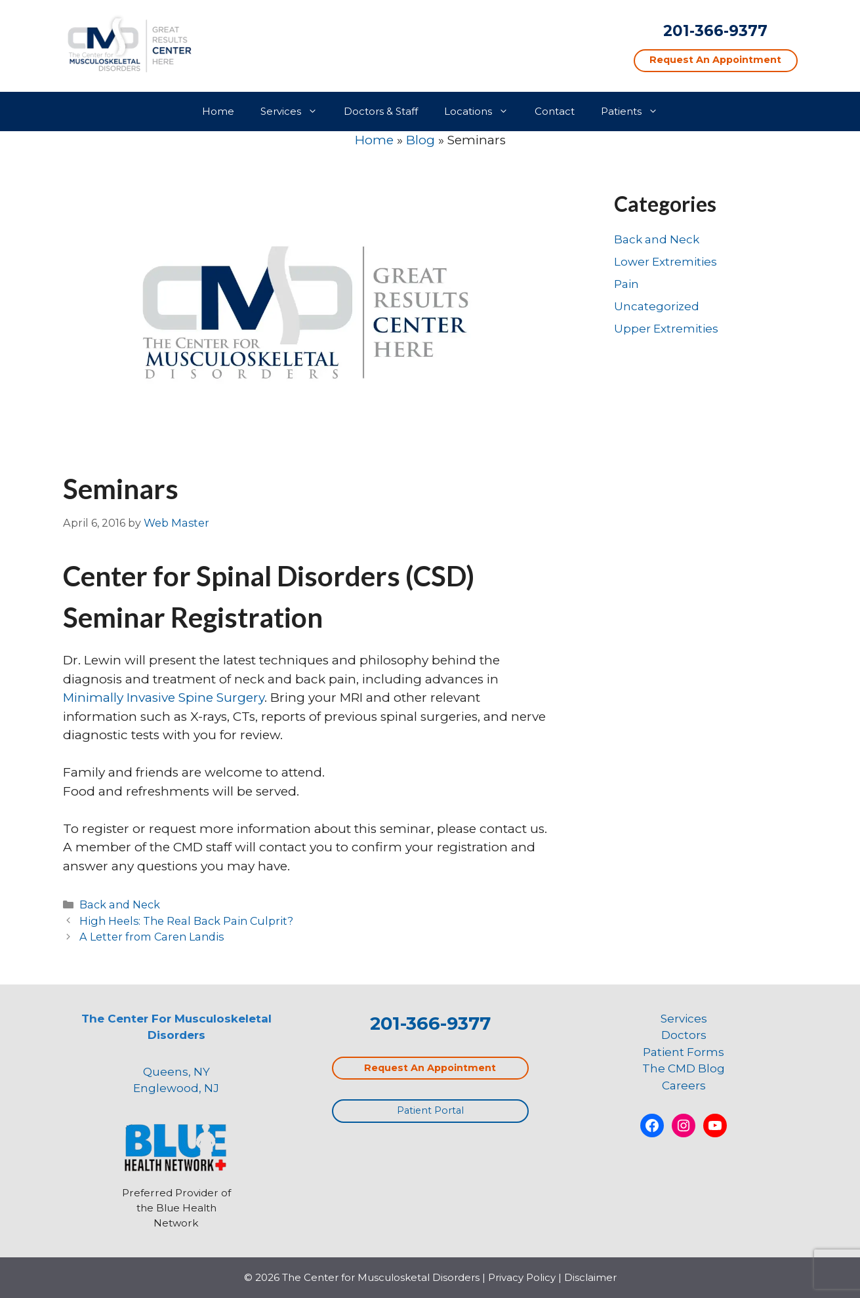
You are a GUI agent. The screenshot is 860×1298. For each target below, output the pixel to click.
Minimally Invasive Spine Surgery (163, 697)
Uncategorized (656, 306)
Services (295, 111)
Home (218, 111)
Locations (483, 111)
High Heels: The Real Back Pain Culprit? (186, 920)
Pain (626, 284)
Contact (555, 111)
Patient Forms (683, 1052)
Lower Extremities (665, 261)
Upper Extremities (666, 328)
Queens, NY (176, 1071)
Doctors (683, 1035)
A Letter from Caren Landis (151, 936)
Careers (684, 1085)
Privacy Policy (522, 1277)
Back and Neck (119, 904)
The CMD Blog (683, 1068)
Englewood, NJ (176, 1088)
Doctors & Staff (381, 111)
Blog (420, 140)
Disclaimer (590, 1277)
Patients (636, 111)
